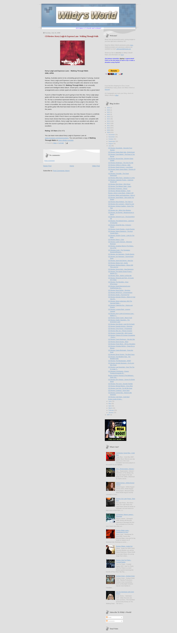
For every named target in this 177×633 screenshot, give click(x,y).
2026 (108, 107)
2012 (108, 123)
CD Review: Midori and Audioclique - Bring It (121, 195)
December (112, 134)
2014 (108, 119)
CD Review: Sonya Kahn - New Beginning (120, 269)
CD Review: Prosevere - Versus (117, 188)
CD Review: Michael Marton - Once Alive (120, 386)
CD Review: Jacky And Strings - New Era (120, 260)
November (112, 137)
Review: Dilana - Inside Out (124, 546)
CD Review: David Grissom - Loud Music (120, 167)
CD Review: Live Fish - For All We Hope (120, 388)
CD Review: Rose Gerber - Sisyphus (119, 290)
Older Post (96, 166)
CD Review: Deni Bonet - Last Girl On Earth (121, 324)
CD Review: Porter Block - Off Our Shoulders (121, 344)
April (110, 406)
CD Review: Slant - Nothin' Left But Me (120, 275)
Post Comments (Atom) (61, 171)
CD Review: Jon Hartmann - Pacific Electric (121, 254)
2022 (108, 112)
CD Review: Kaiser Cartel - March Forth (120, 317)
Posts (108, 617)
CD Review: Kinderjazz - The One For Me (120, 162)
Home (72, 166)
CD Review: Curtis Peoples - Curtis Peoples (121, 229)
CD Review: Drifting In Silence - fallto (119, 165)
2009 (108, 130)
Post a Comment (49, 160)
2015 (108, 116)
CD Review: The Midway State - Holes (119, 186)
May (110, 403)
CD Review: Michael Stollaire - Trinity (119, 190)
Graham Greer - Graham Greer (125, 576)
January (111, 412)
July (110, 146)
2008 (108, 132)
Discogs (107, 89)
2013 (108, 121)
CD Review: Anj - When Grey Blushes (119, 210)
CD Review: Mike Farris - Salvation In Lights (121, 177)
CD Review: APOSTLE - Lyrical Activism (120, 292)
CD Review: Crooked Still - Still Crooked (120, 333)
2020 (108, 114)
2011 (108, 125)
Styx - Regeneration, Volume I (125, 469)
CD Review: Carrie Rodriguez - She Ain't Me (121, 339)
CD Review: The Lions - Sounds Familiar (120, 383)
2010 (108, 128)
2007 (108, 414)
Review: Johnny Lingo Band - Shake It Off (120, 193)
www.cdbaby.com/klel (65, 140)
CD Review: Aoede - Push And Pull (118, 294)
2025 (108, 110)
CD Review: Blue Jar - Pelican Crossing (120, 330)
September (112, 141)
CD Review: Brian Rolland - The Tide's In (120, 201)
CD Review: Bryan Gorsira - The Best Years (121, 354)
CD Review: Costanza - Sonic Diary (119, 390)
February (111, 410)
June (110, 401)
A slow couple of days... (115, 399)
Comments (110, 621)
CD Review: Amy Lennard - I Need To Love (121, 204)
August (111, 143)
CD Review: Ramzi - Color (116, 239)
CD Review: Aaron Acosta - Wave (118, 341)
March (111, 408)
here (131, 45)
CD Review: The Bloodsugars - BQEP (119, 360)
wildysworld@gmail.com (123, 49)
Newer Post (47, 166)
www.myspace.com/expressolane (57, 138)
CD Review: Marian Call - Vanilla (118, 263)
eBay (116, 95)
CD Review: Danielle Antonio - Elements (120, 326)
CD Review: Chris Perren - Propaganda (120, 328)
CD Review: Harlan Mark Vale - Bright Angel (121, 152)
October (111, 139)
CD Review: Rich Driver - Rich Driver (119, 184)
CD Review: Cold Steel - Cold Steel (118, 397)
